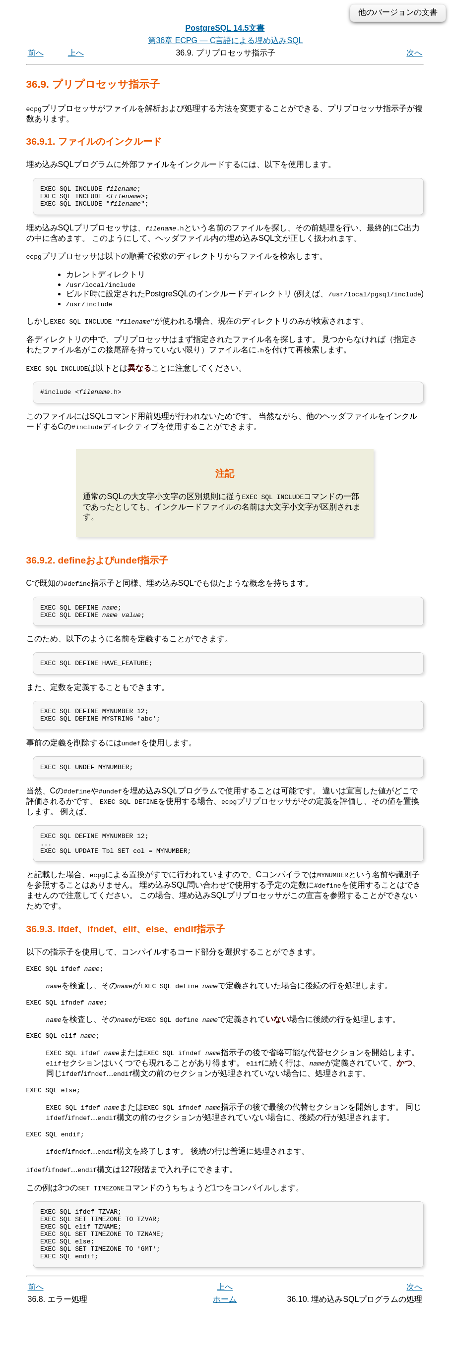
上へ (76, 53)
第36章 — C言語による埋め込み (225, 40)
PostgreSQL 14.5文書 (225, 28)
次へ (414, 53)
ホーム (225, 1337)
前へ (36, 53)
